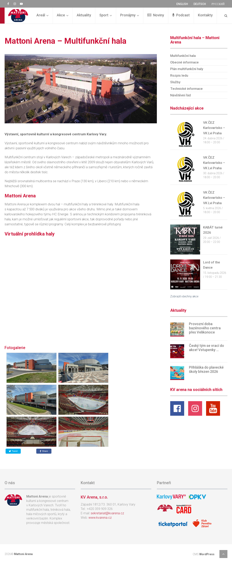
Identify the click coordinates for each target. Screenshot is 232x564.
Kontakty (205, 15)
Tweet (13, 451)
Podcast (181, 15)
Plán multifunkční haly (186, 69)
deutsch (200, 4)
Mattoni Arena (23, 554)
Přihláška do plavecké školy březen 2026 (206, 369)
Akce (61, 15)
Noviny (155, 15)
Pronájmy (128, 15)
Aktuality (84, 15)
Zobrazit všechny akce (184, 296)
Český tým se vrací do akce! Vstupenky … (206, 347)
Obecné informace (184, 62)
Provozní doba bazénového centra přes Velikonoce (205, 328)
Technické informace (186, 89)
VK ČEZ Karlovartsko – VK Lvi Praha (214, 128)
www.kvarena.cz (100, 517)
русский (218, 4)
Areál (40, 15)
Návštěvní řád (180, 95)
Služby (175, 82)
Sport (103, 15)
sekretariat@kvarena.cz (107, 513)
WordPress (206, 554)
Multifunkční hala (183, 56)
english (182, 4)
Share (44, 451)
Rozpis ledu (179, 75)
